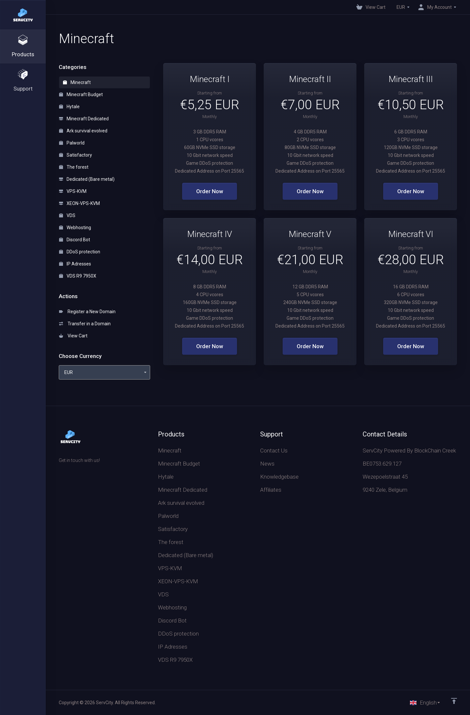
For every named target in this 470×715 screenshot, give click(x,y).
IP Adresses (75, 263)
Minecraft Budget (81, 94)
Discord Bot (74, 239)
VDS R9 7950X (77, 276)
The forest (73, 167)
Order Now (209, 191)
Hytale (69, 106)
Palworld (72, 142)
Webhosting (75, 227)
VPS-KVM (72, 191)
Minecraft (77, 82)
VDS (67, 215)
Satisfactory (75, 155)
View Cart (73, 335)
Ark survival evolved (83, 130)
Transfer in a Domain (85, 323)
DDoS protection (79, 251)
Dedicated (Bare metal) (87, 179)
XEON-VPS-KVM (79, 203)
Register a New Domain (87, 311)
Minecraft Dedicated (84, 118)
